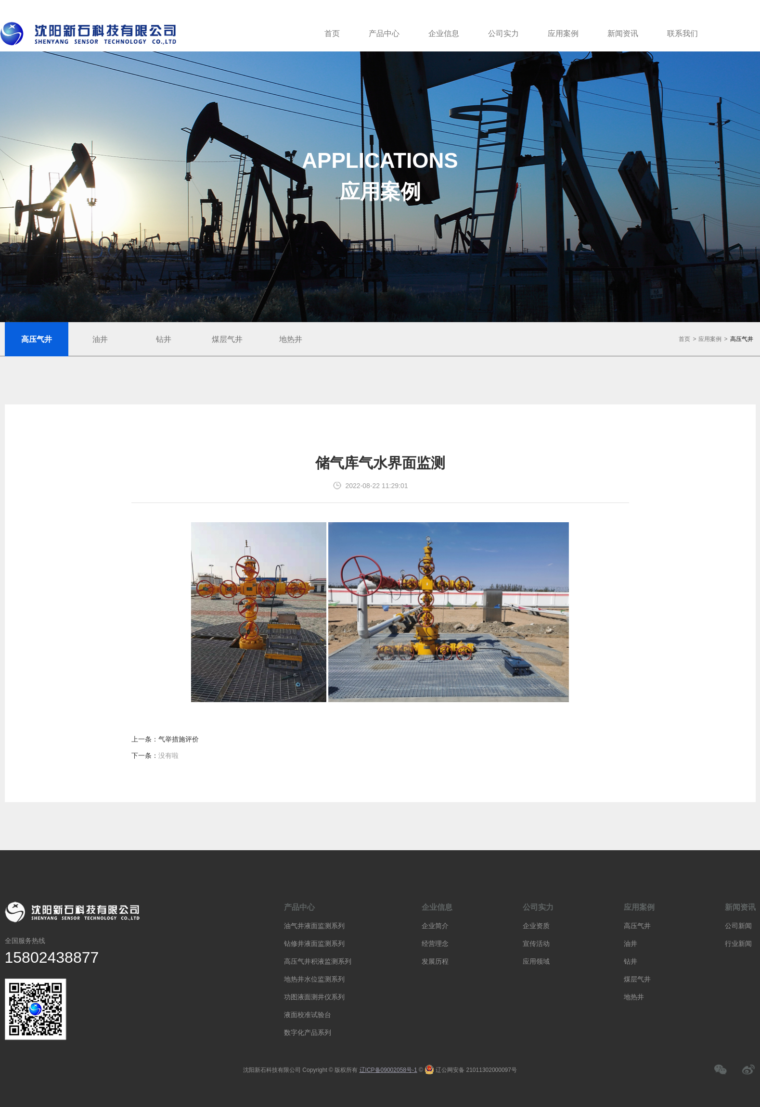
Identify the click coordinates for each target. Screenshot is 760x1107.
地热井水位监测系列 (314, 979)
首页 (332, 33)
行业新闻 (738, 943)
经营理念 (435, 943)
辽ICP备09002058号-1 (388, 1070)
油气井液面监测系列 (314, 926)
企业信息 (443, 33)
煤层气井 (637, 979)
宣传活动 (536, 943)
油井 (630, 943)
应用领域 (536, 961)
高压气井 (741, 339)
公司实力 (503, 33)
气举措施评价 (178, 739)
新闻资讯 (622, 33)
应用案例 (563, 33)
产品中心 (384, 33)
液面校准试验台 (307, 1015)
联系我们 (682, 33)
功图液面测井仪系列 (314, 997)
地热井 (634, 997)
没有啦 (168, 755)
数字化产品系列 (307, 1032)
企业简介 (435, 926)
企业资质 (536, 926)
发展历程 (435, 961)
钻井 (630, 961)
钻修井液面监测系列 (314, 943)
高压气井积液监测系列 (317, 961)
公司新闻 (738, 926)
